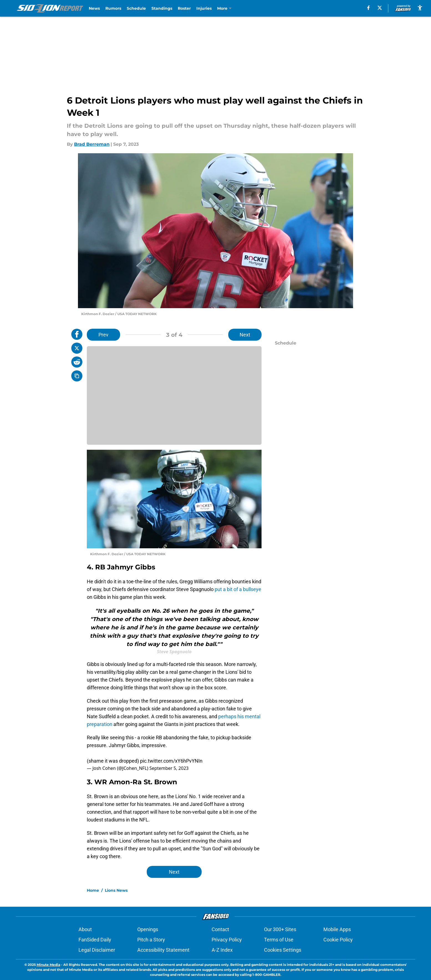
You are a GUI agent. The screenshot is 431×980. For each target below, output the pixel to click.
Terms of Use (278, 940)
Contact (220, 929)
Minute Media (48, 965)
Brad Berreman (92, 144)
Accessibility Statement (163, 950)
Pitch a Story (151, 940)
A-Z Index (222, 950)
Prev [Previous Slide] (103, 335)
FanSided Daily (94, 940)
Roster (184, 8)
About (85, 929)
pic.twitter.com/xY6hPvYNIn (171, 761)
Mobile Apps (337, 929)
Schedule (136, 8)
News (94, 8)
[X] (379, 8)
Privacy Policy (227, 940)
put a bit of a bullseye (238, 589)
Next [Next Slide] (245, 335)
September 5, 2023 (169, 768)
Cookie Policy (338, 940)
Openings (147, 929)
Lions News (116, 890)
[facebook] (368, 8)
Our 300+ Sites (280, 929)
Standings (161, 8)
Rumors (113, 8)
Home (93, 890)
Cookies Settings (282, 950)
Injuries (204, 8)
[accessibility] (420, 8)
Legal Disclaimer (96, 950)
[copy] (76, 375)
